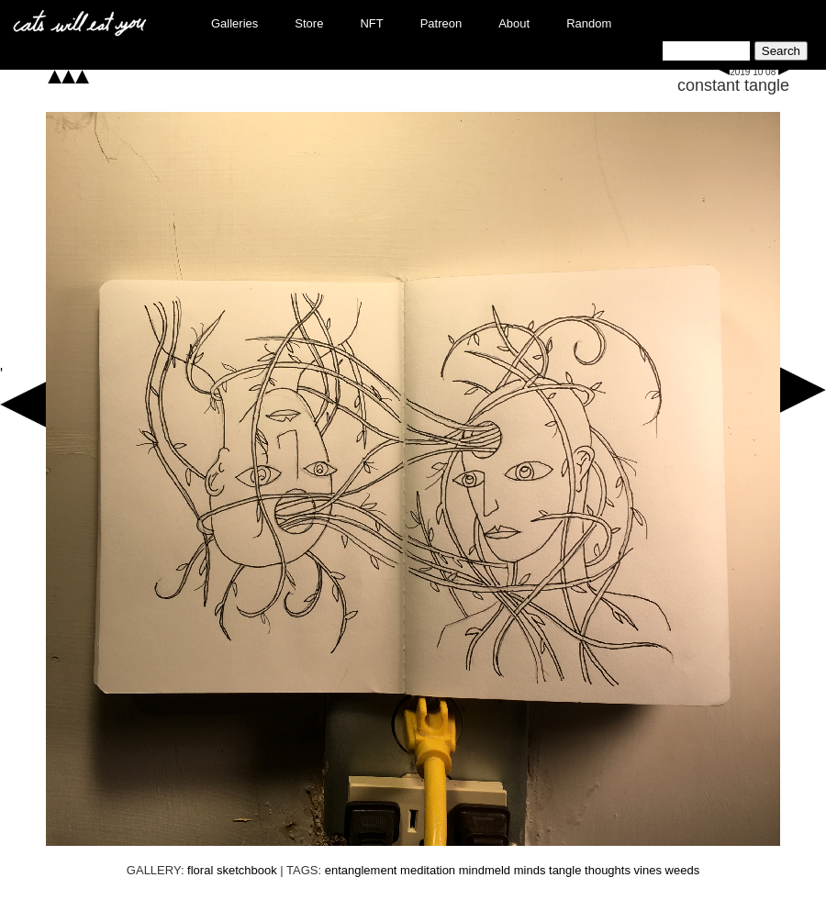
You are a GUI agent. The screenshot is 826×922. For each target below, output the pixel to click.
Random (588, 23)
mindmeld (484, 870)
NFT (371, 23)
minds (530, 870)
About (514, 23)
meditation (427, 870)
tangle (565, 870)
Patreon (441, 23)
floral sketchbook (232, 870)
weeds (682, 870)
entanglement (361, 870)
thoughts (608, 870)
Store (309, 23)
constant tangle (733, 85)
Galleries (234, 23)
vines (648, 870)
